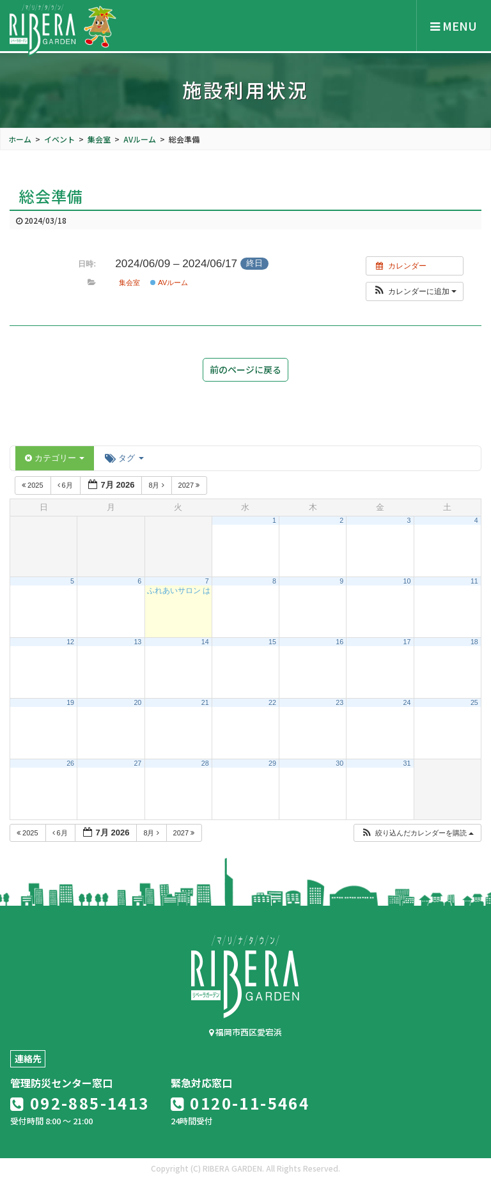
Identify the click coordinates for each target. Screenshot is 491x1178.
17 (407, 642)
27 (137, 763)
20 (137, 702)
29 (272, 763)
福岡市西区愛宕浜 (245, 1032)
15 (272, 642)
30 (339, 763)
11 (474, 581)
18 (474, 642)
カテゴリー (54, 458)
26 (70, 763)
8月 (157, 485)
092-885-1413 (80, 1103)
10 (407, 581)
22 (272, 702)
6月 (66, 485)
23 (339, 702)
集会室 (129, 282)
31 (407, 763)
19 (70, 702)
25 (474, 702)
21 (205, 702)
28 (205, 763)
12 (70, 642)
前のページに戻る (245, 369)
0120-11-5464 (240, 1103)
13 (137, 642)
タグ (124, 458)
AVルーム (169, 282)
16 (339, 642)
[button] (414, 291)
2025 (33, 485)
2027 (190, 485)
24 (407, 702)
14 (205, 642)
